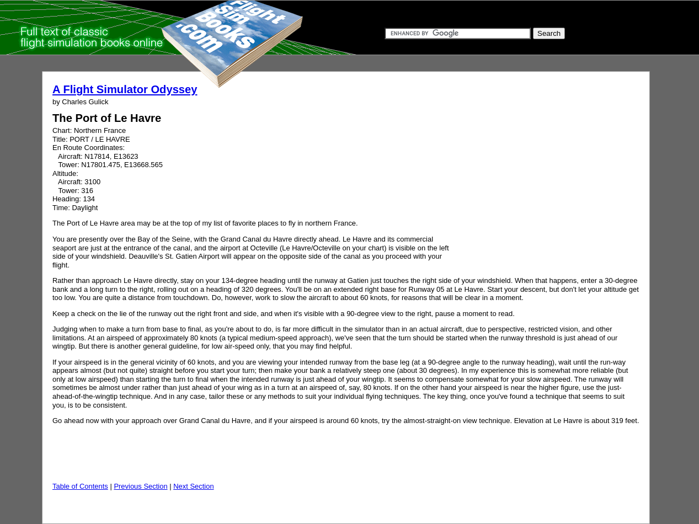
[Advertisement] (540, 186)
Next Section (193, 486)
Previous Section (140, 486)
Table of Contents (80, 486)
